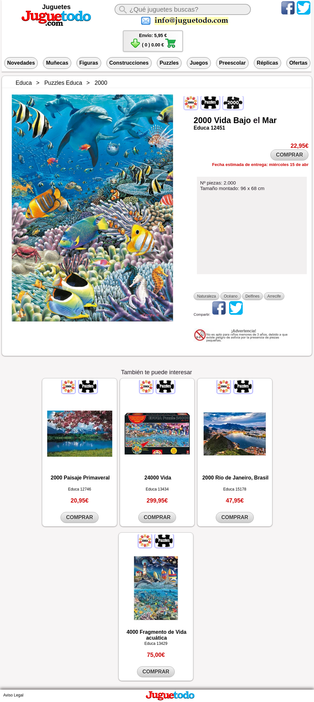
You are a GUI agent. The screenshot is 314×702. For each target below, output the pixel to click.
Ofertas (298, 63)
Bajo (242, 120)
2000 (203, 120)
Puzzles (169, 63)
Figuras (88, 63)
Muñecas (57, 63)
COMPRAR (289, 155)
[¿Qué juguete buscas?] (183, 9)
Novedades (21, 63)
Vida (222, 120)
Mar (269, 120)
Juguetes (56, 6)
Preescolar (232, 63)
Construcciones (129, 63)
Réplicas (267, 63)
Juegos (199, 63)
